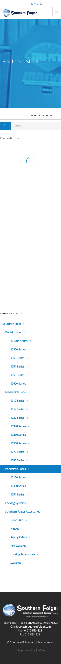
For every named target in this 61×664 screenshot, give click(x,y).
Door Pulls (17, 520)
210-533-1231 (35, 630)
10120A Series (19, 341)
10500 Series (18, 443)
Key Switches (18, 546)
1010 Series (17, 400)
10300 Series (18, 349)
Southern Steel (11, 324)
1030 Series (17, 418)
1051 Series (17, 366)
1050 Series (17, 358)
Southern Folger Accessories (23, 511)
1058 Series (17, 375)
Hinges (15, 528)
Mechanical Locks (16, 392)
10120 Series (18, 477)
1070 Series (17, 452)
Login (35, 3)
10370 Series (18, 426)
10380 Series (18, 435)
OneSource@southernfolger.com (30, 626)
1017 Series (17, 409)
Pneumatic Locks (15, 469)
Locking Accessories (22, 554)
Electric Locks (13, 332)
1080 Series (17, 460)
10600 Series (18, 383)
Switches (16, 563)
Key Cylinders (18, 537)
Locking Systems (15, 503)
